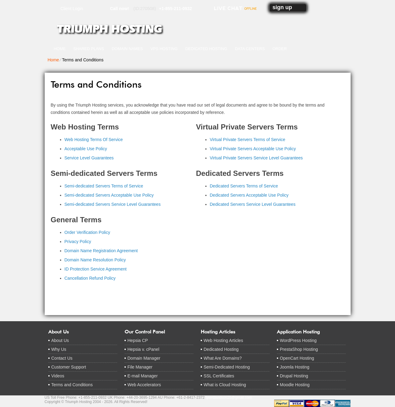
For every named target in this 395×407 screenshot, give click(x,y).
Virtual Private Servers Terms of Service (247, 139)
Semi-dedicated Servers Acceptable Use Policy (109, 195)
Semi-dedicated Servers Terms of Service (104, 186)
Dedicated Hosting (206, 48)
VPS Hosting (164, 48)
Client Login (72, 8)
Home (60, 48)
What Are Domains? (223, 358)
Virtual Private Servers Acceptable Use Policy (253, 148)
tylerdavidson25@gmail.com (229, 397)
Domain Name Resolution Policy (95, 259)
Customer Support (68, 367)
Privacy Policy (78, 241)
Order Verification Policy (87, 232)
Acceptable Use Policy (86, 148)
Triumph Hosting (109, 29)
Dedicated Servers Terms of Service (244, 186)
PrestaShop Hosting (299, 349)
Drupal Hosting (294, 375)
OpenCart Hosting (297, 358)
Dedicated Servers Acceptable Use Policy (249, 195)
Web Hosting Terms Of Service (94, 139)
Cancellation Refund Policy (90, 278)
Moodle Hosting (295, 384)
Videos (58, 375)
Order (279, 48)
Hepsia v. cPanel (143, 349)
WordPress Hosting (298, 340)
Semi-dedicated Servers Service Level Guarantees (113, 204)
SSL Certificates (219, 375)
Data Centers (250, 48)
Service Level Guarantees (89, 157)
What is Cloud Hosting (225, 384)
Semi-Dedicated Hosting (227, 367)
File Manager (140, 367)
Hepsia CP (138, 340)
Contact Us (62, 358)
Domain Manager (144, 358)
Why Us (58, 349)
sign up (282, 7)
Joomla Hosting (295, 367)
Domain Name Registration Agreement (101, 250)
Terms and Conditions (72, 384)
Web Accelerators (144, 384)
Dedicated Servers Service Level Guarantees (253, 204)
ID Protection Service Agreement (96, 269)
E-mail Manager (143, 375)
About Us (60, 340)
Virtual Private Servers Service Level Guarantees (256, 157)
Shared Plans (88, 48)
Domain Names (127, 48)
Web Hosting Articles (223, 340)
